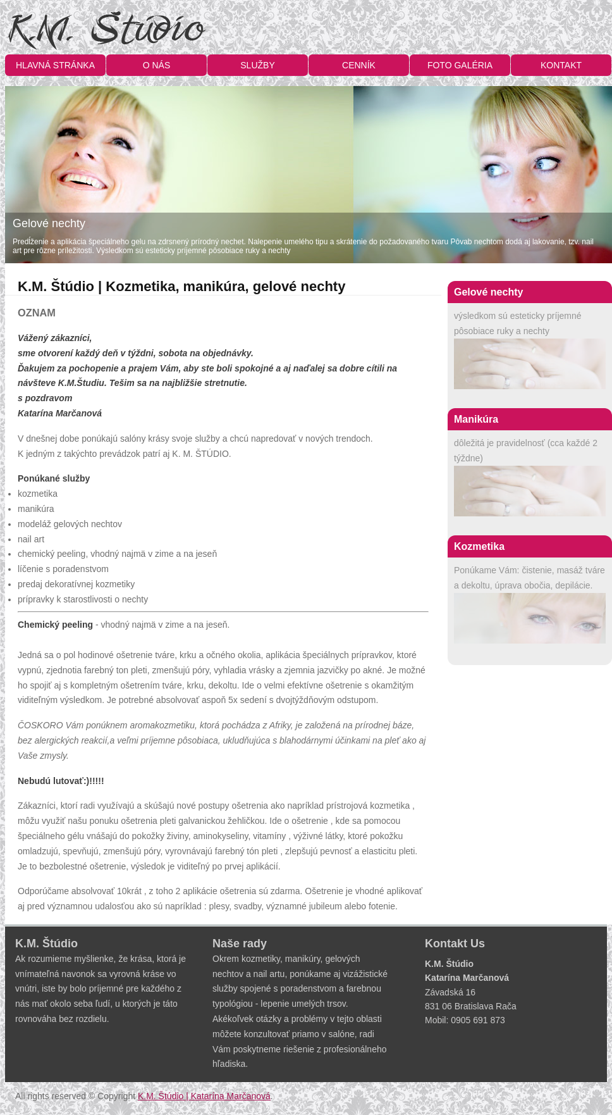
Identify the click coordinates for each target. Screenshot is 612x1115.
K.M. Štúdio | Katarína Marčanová (204, 1096)
